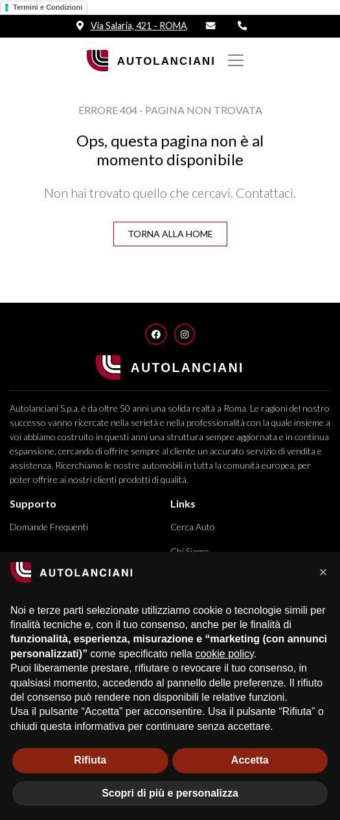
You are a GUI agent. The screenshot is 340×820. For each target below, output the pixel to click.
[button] (323, 572)
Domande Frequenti (49, 526)
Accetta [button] (250, 760)
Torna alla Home (170, 233)
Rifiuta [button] (90, 760)
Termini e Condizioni (47, 7)
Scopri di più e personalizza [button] (170, 793)
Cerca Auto (192, 526)
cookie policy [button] (224, 653)
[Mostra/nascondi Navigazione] (235, 60)
